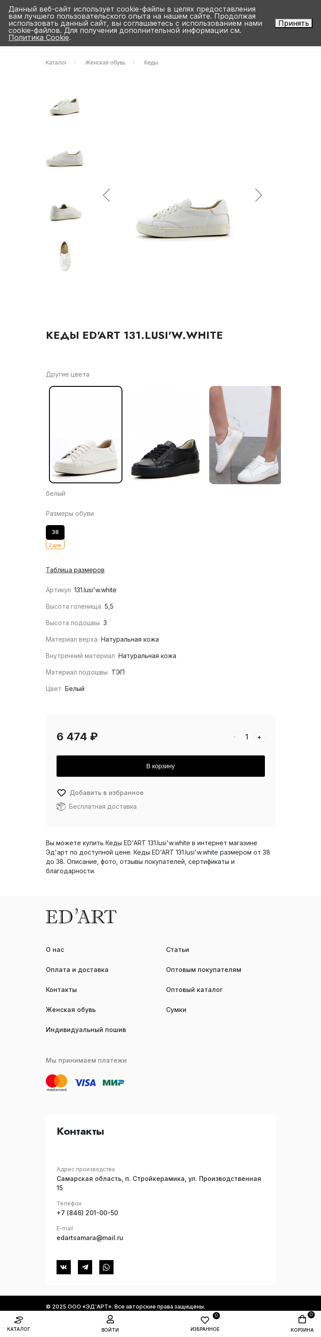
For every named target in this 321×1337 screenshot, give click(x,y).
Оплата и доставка (77, 969)
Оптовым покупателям (203, 969)
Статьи (177, 949)
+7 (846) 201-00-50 (87, 1213)
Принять (293, 23)
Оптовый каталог (194, 989)
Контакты (61, 989)
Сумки (176, 1009)
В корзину (160, 766)
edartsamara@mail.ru (90, 1237)
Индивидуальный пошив (86, 1029)
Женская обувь (71, 1009)
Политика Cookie (38, 37)
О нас (55, 949)
